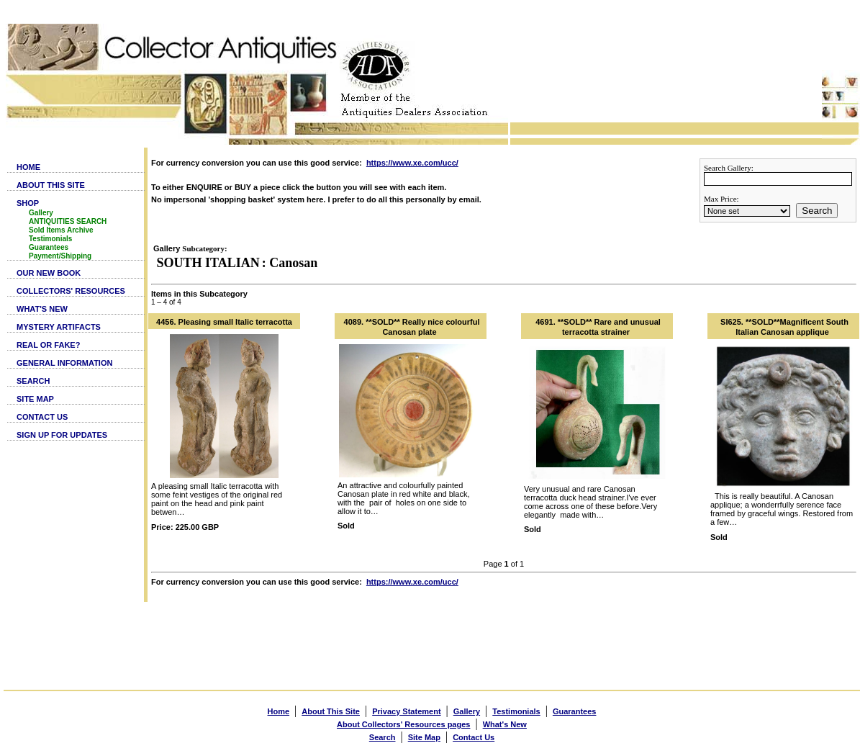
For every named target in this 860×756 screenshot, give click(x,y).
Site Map (424, 737)
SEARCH (33, 381)
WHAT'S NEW (42, 309)
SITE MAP (35, 399)
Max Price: (721, 198)
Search (817, 210)
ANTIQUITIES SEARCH (68, 221)
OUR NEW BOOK (49, 273)
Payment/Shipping (60, 256)
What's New (505, 724)
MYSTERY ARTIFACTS (59, 327)
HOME (28, 167)
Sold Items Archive (61, 230)
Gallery (41, 213)
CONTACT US (42, 417)
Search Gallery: (728, 167)
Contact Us (473, 737)
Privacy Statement (406, 711)
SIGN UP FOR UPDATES (62, 435)
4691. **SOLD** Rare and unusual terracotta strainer (598, 327)
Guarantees (48, 247)
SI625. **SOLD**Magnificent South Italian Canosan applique (784, 327)
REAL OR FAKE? (48, 345)
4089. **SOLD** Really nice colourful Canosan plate (412, 327)
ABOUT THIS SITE (51, 185)
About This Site (331, 711)
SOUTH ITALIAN (208, 263)
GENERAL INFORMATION (64, 363)
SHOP (28, 203)
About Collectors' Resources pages (403, 724)
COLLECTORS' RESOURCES (71, 291)
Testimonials (50, 239)
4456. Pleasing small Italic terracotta (224, 322)
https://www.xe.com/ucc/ (412, 162)
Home (279, 711)
